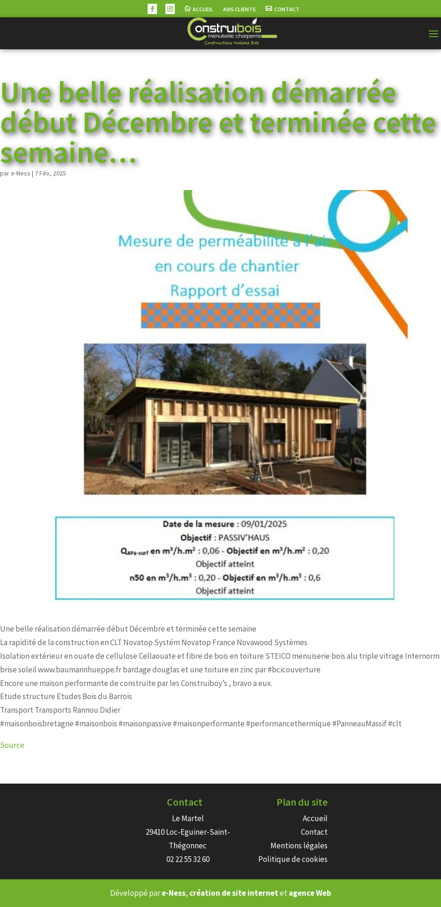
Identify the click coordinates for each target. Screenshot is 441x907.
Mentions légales (299, 845)
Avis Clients (239, 9)
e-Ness (20, 173)
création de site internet (233, 893)
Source (12, 745)
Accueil (203, 9)
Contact (286, 9)
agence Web (310, 893)
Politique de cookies (293, 859)
